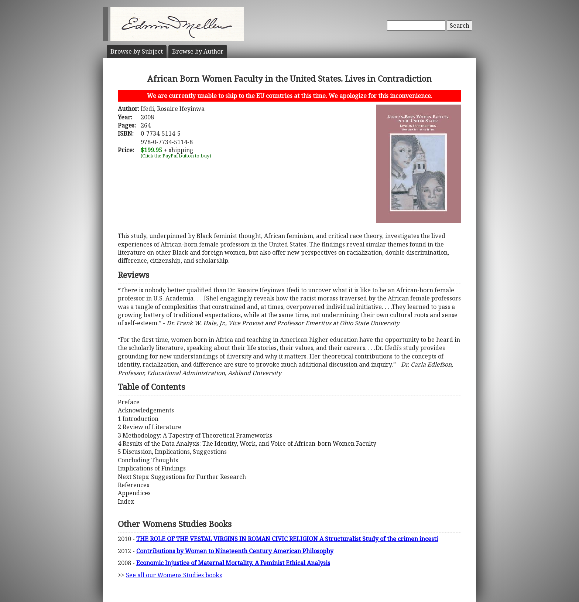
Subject (136, 51)
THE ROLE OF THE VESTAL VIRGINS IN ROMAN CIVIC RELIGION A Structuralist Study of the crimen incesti (287, 539)
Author (197, 51)
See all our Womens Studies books (174, 575)
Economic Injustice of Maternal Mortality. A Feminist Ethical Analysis (233, 563)
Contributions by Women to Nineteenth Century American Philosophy (234, 551)
